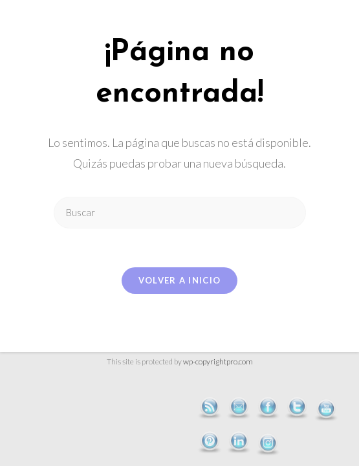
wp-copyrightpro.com (218, 361)
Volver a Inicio (179, 280)
